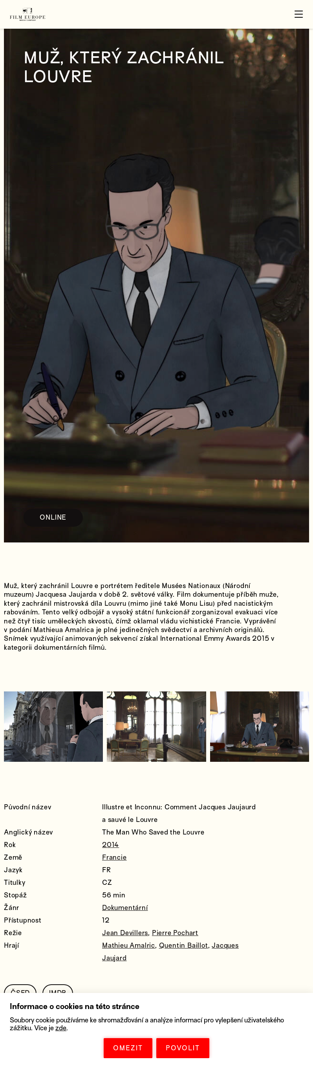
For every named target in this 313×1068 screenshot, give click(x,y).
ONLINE (53, 517)
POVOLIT (183, 1048)
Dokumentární (125, 908)
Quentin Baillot (183, 945)
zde (60, 1028)
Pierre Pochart (175, 933)
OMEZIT (128, 1048)
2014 (110, 845)
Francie (114, 857)
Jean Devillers (125, 933)
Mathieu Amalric (128, 945)
